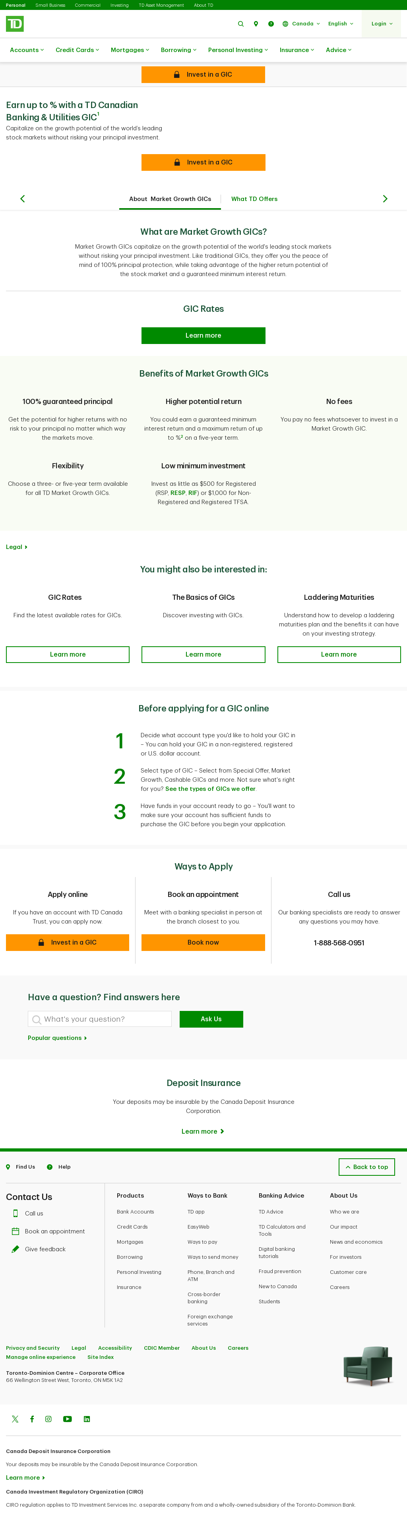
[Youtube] (67, 1400)
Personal (15, 5)
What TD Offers (254, 179)
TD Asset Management (161, 5)
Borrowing (178, 50)
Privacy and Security (33, 1328)
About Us (204, 1328)
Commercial (88, 5)
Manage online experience (41, 1337)
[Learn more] (203, 1112)
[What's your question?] (99, 999)
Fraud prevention (280, 1251)
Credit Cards (77, 50)
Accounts (27, 50)
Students (269, 1281)
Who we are (344, 1191)
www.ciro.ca (24, 1498)
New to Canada (278, 1266)
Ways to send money (213, 1237)
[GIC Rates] (203, 315)
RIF (192, 473)
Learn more (23, 1458)
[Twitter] (15, 1400)
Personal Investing (238, 50)
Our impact (343, 1207)
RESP (178, 473)
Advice (338, 50)
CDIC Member (162, 1328)
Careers (340, 1267)
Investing (119, 5)
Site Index (100, 1337)
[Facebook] (31, 1400)
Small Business (50, 5)
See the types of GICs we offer (210, 769)
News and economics (356, 1222)
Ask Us (211, 999)
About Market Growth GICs (170, 179)
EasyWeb (198, 1207)
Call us (29, 1194)
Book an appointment (50, 1212)
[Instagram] (48, 1400)
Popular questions (57, 1018)
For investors (346, 1237)
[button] (240, 23)
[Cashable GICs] (203, 74)
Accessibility (115, 1328)
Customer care (348, 1252)
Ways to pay (202, 1222)
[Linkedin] (87, 1400)
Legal (14, 527)
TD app (196, 1191)
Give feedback (41, 1230)
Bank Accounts (135, 1191)
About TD (203, 5)
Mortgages (130, 50)
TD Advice (271, 1191)
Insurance (297, 50)
